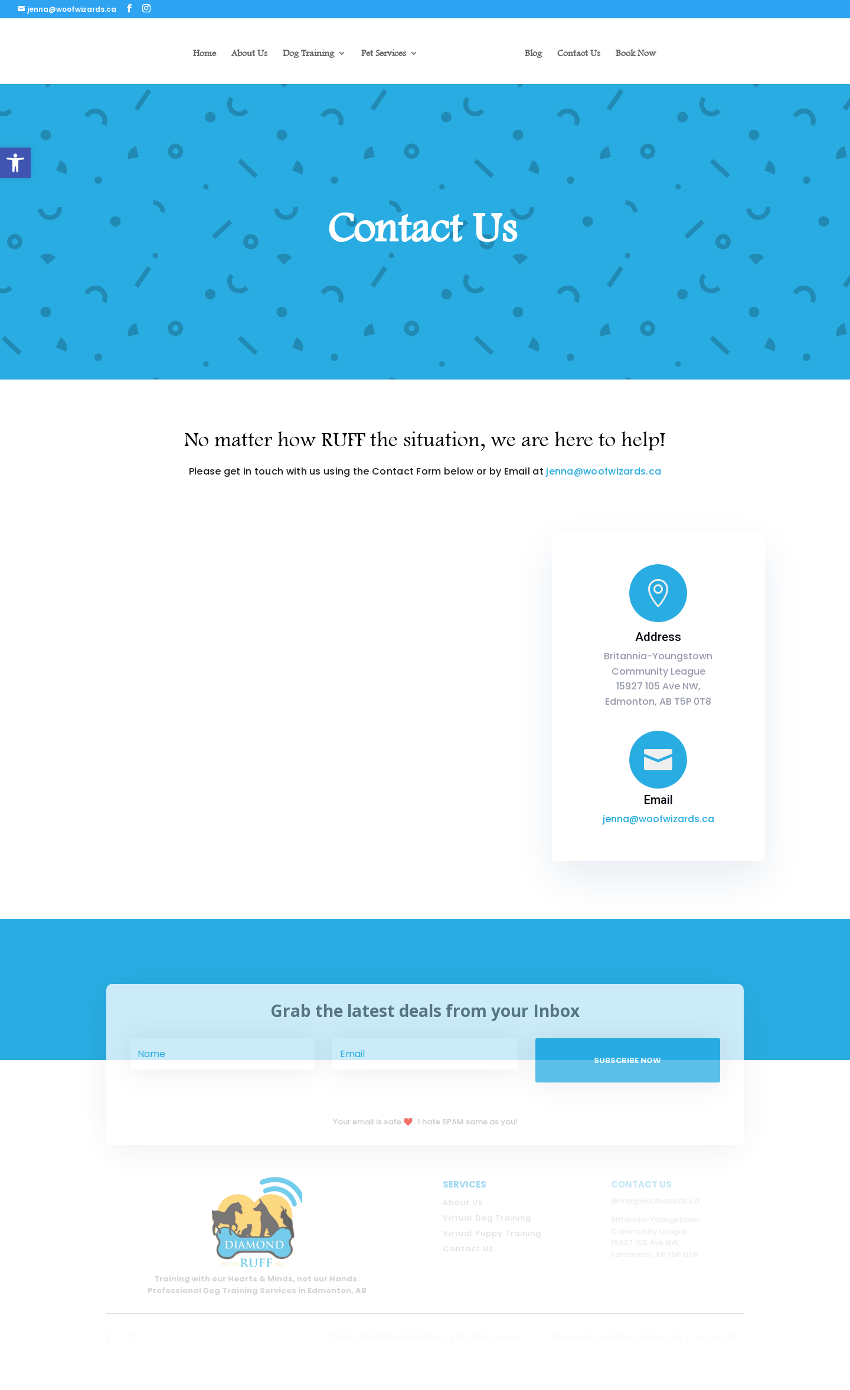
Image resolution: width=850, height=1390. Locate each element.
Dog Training (308, 53)
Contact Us (578, 53)
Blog (533, 53)
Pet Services (383, 53)
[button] (15, 163)
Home (204, 53)
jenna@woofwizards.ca (603, 471)
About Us (249, 53)
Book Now (636, 53)
